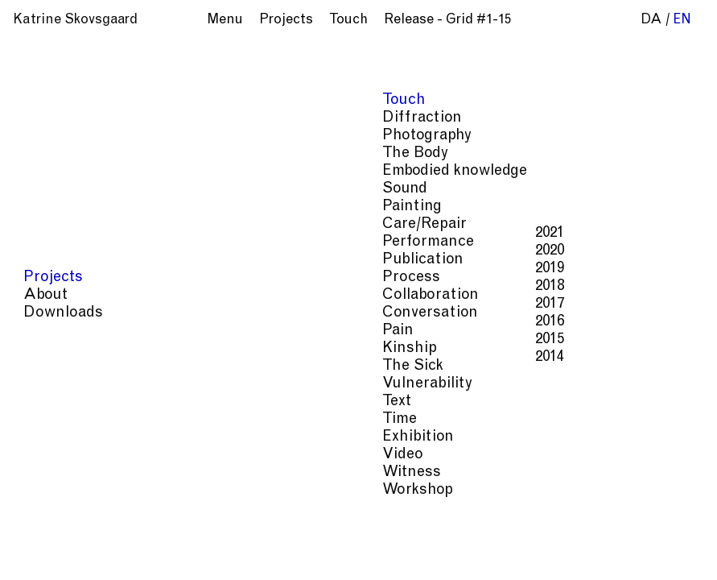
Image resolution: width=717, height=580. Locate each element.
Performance (505, 447)
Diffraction (618, 415)
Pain (647, 447)
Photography (424, 431)
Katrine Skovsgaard (75, 20)
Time (549, 463)
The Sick (412, 463)
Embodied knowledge (599, 431)
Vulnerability (486, 463)
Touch (556, 415)
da (651, 20)
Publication (589, 447)
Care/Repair (421, 447)
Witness (412, 480)
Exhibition (603, 463)
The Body (498, 431)
